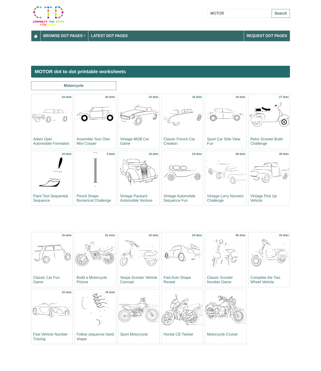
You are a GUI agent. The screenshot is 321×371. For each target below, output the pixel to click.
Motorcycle (73, 86)
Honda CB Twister (178, 334)
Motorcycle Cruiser (222, 334)
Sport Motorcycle (134, 334)
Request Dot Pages (267, 36)
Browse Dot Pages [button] (63, 36)
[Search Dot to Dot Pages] (239, 13)
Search (281, 13)
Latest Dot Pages (109, 36)
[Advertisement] (160, 53)
